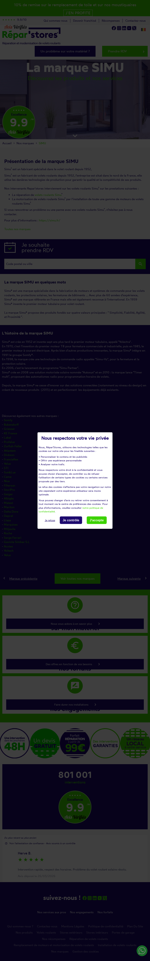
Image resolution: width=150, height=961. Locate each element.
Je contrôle (71, 520)
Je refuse (50, 520)
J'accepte (97, 520)
